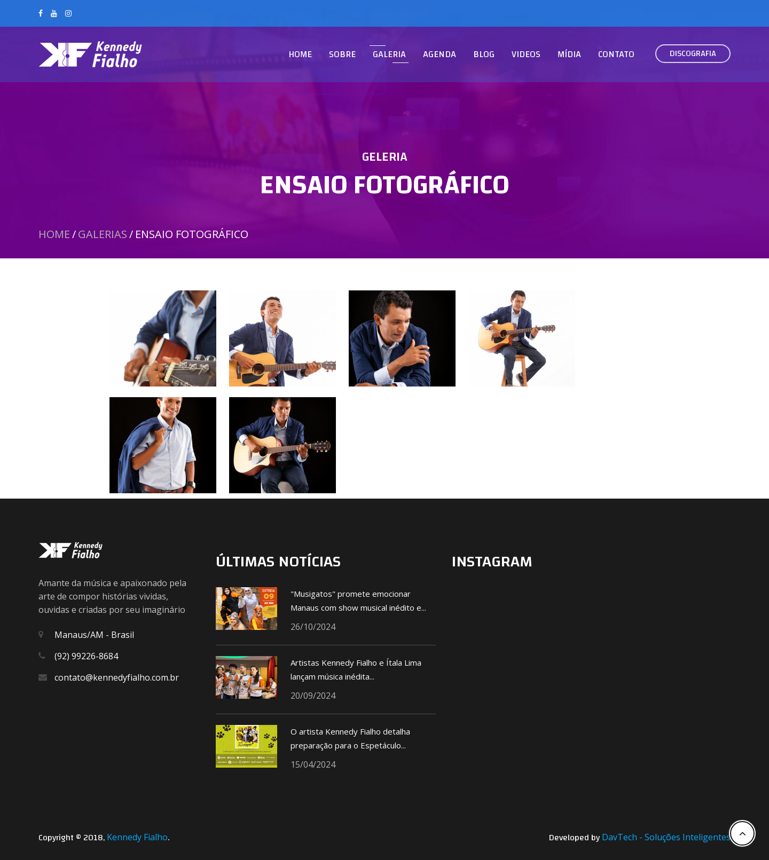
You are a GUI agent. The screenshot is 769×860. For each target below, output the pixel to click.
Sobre (342, 54)
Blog (484, 54)
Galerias (102, 234)
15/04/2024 (313, 764)
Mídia (569, 54)
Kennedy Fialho (137, 837)
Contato (616, 54)
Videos (526, 54)
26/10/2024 (313, 627)
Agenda (439, 54)
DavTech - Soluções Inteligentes (666, 837)
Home (300, 54)
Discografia (693, 53)
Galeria (389, 54)
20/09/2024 (313, 695)
